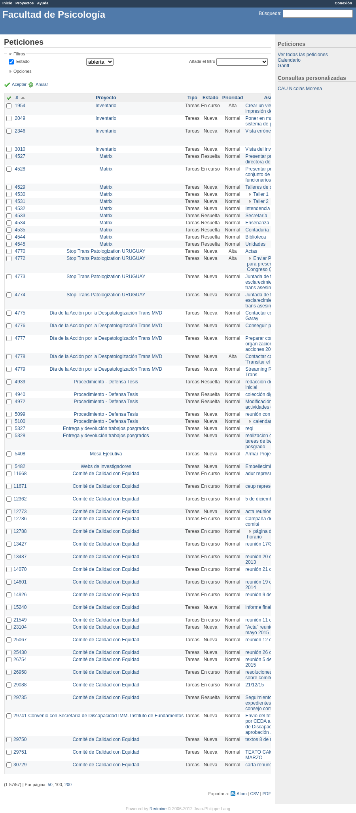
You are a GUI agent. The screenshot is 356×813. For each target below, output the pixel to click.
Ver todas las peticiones (303, 54)
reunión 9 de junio (264, 594)
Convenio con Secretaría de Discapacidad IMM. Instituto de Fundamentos (106, 715)
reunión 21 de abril (264, 569)
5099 (20, 414)
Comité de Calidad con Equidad (105, 473)
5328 (20, 435)
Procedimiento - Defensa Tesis (106, 382)
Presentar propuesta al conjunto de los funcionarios (269, 174)
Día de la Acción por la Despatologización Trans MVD (105, 313)
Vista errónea (259, 131)
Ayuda (42, 3)
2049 (20, 118)
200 (68, 784)
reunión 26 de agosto (267, 652)
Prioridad (232, 97)
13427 (20, 544)
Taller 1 (261, 194)
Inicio (7, 3)
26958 (20, 672)
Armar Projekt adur (265, 454)
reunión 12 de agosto (267, 639)
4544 (20, 237)
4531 (20, 201)
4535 (20, 230)
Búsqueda (269, 13)
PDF (266, 793)
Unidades (255, 244)
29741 (20, 715)
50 (50, 784)
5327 (20, 428)
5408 (20, 454)
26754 (20, 659)
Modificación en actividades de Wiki (265, 404)
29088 (20, 685)
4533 (20, 215)
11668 (20, 473)
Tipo (192, 97)
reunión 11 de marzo (267, 620)
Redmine (158, 808)
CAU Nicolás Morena (300, 88)
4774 (20, 295)
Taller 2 (261, 201)
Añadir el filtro (202, 61)
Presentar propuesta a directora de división (268, 159)
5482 (20, 466)
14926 (20, 594)
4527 (20, 156)
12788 (20, 531)
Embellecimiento (262, 466)
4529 (20, 187)
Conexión (343, 3)
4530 (20, 194)
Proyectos (24, 3)
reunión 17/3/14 (261, 544)
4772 (20, 258)
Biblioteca (255, 237)
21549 (20, 620)
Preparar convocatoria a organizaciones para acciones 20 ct (270, 343)
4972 (20, 401)
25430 (20, 652)
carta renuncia (260, 765)
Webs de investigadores (106, 466)
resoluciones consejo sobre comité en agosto (270, 674)
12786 (20, 518)
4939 (20, 382)
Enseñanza (257, 223)
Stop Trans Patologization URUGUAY (105, 251)
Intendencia (257, 208)
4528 (20, 169)
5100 (20, 421)
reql (249, 428)
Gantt (283, 65)
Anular (42, 84)
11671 (20, 486)
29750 (20, 739)
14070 (20, 569)
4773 (20, 276)
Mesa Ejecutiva (106, 454)
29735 (20, 697)
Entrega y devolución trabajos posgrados (106, 428)
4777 (20, 338)
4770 (20, 251)
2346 (20, 131)
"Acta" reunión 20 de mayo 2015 (266, 629)
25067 (20, 639)
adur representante (265, 473)
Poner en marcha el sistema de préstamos (268, 121)
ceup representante (265, 486)
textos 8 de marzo (264, 739)
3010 (20, 149)
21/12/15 (254, 685)
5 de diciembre (260, 499)
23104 (20, 627)
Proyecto (106, 97)
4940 (20, 394)
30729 (20, 765)
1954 (20, 105)
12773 (20, 511)
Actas (251, 251)
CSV (254, 793)
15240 (20, 607)
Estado (23, 61)
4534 (20, 223)
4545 (20, 244)
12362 (20, 499)
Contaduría (257, 230)
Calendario (289, 60)
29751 (20, 752)
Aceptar (19, 84)
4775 (20, 313)
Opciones (22, 71)
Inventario (105, 105)
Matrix (105, 156)
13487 (20, 556)
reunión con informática (270, 414)
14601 (20, 582)
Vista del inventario (265, 149)
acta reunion (258, 511)
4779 (20, 369)
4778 (20, 356)
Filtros (19, 53)
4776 (20, 325)
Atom (241, 793)
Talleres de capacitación (270, 187)
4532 (20, 208)
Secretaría (256, 215)
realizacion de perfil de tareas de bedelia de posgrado (269, 441)
